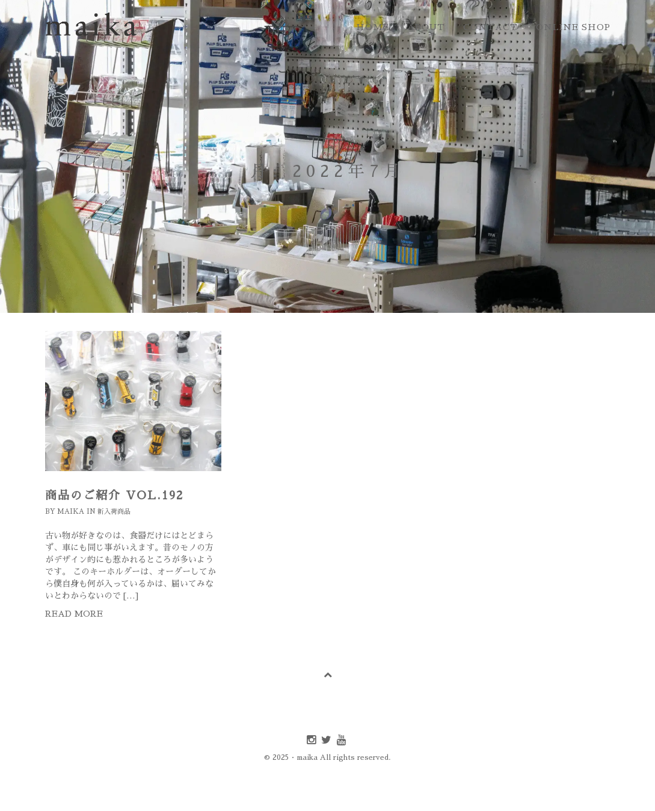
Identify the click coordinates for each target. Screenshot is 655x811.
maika (70, 511)
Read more (74, 613)
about (426, 27)
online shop (573, 27)
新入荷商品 (114, 511)
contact (490, 27)
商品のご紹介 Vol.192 (114, 495)
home (372, 27)
